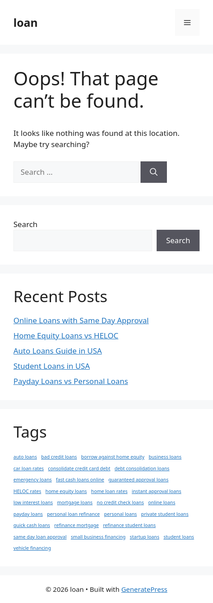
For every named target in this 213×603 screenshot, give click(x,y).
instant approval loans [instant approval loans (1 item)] (156, 491)
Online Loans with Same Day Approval (81, 320)
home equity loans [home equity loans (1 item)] (66, 491)
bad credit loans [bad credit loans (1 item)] (59, 457)
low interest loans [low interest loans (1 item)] (33, 502)
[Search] (154, 172)
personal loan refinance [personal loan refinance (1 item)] (73, 514)
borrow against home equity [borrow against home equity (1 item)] (113, 457)
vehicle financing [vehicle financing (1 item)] (32, 548)
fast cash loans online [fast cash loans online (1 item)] (80, 479)
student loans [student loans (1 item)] (178, 537)
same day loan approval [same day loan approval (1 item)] (40, 537)
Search (25, 224)
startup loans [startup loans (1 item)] (144, 537)
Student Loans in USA (51, 366)
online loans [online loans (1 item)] (161, 502)
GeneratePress (144, 589)
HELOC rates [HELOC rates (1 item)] (27, 491)
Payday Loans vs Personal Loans (70, 381)
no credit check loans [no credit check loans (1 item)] (120, 502)
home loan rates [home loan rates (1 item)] (109, 491)
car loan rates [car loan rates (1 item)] (28, 468)
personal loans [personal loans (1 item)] (120, 514)
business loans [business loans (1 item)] (165, 457)
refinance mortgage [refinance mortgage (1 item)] (76, 525)
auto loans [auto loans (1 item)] (25, 457)
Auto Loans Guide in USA (57, 351)
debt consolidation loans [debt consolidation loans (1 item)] (142, 468)
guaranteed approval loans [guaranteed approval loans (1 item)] (138, 479)
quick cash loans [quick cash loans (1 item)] (31, 525)
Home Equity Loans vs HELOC (65, 335)
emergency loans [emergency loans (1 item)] (32, 479)
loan (25, 22)
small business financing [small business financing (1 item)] (98, 537)
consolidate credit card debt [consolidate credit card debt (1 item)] (79, 468)
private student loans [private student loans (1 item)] (164, 514)
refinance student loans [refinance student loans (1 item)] (129, 525)
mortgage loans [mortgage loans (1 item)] (75, 502)
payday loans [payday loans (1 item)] (28, 514)
